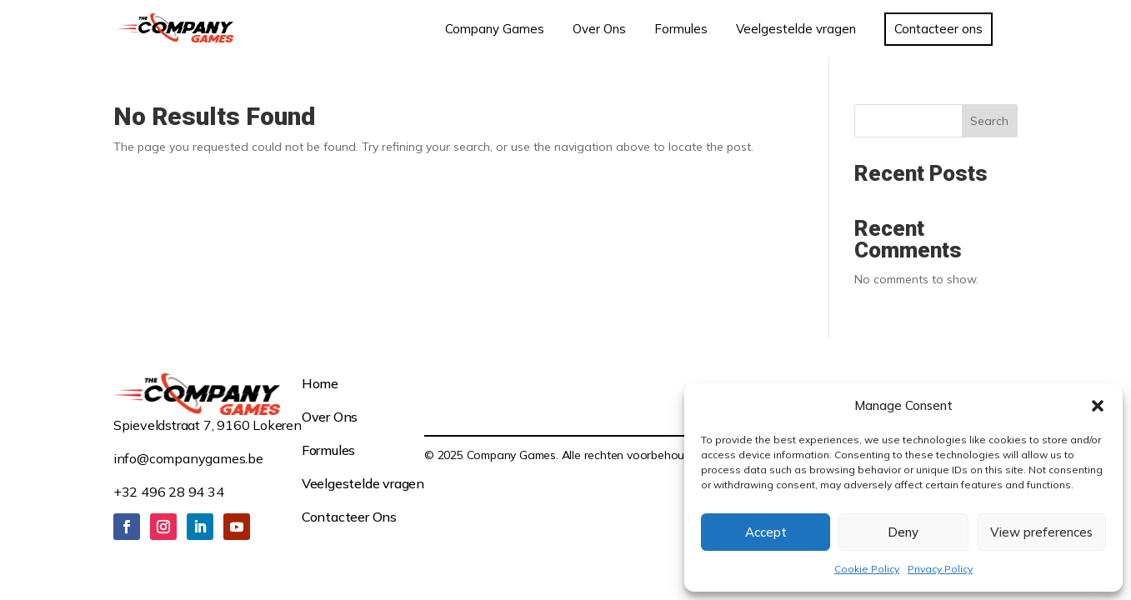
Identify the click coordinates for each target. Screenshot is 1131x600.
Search (989, 120)
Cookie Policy (866, 568)
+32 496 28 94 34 (168, 491)
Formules (328, 450)
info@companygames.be (188, 458)
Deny (903, 532)
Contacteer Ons (349, 516)
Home (320, 383)
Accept (766, 532)
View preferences (1041, 532)
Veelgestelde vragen (363, 483)
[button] (1097, 406)
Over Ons (330, 416)
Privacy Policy (940, 568)
